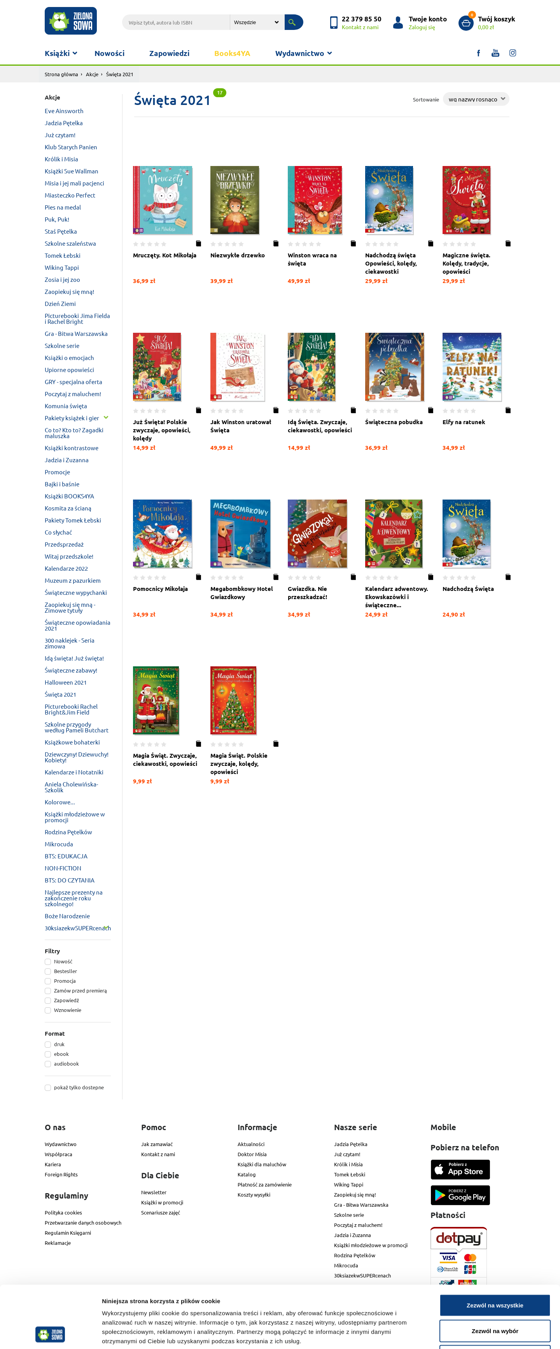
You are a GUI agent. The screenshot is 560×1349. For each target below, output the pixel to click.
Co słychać (58, 532)
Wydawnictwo (299, 53)
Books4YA (232, 53)
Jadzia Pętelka (64, 122)
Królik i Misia (61, 159)
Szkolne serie (62, 345)
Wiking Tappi (62, 267)
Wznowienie (67, 1009)
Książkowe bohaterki (72, 742)
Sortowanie (426, 99)
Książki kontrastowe (71, 447)
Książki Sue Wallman (71, 171)
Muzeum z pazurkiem (73, 580)
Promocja (65, 980)
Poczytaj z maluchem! (73, 393)
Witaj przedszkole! (69, 556)
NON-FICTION (63, 868)
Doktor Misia (252, 1154)
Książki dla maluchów (262, 1164)
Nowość (63, 961)
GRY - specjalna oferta (73, 381)
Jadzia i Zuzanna (67, 459)
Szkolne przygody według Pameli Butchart (76, 727)
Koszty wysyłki (254, 1194)
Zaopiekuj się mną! (69, 291)
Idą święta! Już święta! (74, 658)
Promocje (57, 471)
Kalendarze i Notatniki (74, 772)
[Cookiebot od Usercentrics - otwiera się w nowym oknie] (50, 1334)
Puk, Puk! (57, 219)
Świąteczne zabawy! (71, 670)
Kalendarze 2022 (66, 568)
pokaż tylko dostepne (79, 1087)
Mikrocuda (59, 843)
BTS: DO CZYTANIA (69, 880)
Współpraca (58, 1154)
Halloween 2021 (66, 682)
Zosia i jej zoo (62, 279)
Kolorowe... (60, 802)
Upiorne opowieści (69, 369)
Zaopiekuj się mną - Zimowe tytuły (70, 607)
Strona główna (61, 74)
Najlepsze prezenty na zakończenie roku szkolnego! (74, 897)
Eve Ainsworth (64, 110)
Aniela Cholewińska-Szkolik (71, 786)
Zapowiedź (66, 1000)
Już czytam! (60, 134)
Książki (57, 53)
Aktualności (251, 1144)
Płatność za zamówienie (265, 1184)
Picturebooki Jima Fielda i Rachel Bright (77, 318)
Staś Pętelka (61, 231)
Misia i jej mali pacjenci (74, 183)
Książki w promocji (162, 1202)
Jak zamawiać (157, 1144)
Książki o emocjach (69, 357)
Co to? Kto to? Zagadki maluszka (74, 432)
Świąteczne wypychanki (76, 592)
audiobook (66, 1063)
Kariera (53, 1164)
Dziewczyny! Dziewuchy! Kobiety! (76, 757)
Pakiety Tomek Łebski (73, 520)
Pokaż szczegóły (415, 1333)
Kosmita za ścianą (68, 508)
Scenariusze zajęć (160, 1212)
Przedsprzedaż (64, 544)
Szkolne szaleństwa (70, 243)
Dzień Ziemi (60, 303)
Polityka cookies (63, 1212)
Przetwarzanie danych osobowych (83, 1222)
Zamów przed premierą (80, 990)
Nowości (109, 53)
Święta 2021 (60, 694)
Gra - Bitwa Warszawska (76, 333)
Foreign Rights (61, 1174)
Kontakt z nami (158, 1154)
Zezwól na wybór (495, 1272)
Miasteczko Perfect (70, 195)
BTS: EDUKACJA (66, 856)
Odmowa (495, 1298)
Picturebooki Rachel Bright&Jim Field (71, 709)
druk (59, 1044)
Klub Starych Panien (71, 146)
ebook (61, 1053)
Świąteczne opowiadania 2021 (77, 625)
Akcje (92, 74)
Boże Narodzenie (67, 915)
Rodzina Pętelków (68, 831)
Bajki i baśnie (62, 484)
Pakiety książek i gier (72, 417)
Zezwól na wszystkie (495, 1247)
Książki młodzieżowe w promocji (75, 816)
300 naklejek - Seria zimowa (69, 643)
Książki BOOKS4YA (69, 496)
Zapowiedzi (169, 53)
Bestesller (65, 970)
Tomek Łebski (62, 255)
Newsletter (153, 1192)
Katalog (247, 1174)
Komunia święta (66, 405)
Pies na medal (63, 207)
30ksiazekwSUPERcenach (78, 927)
